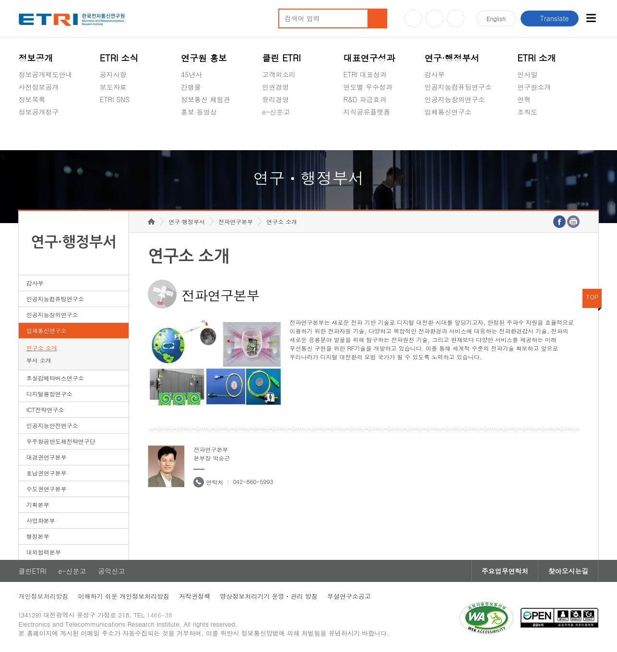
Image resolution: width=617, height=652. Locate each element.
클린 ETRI (281, 57)
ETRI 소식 (119, 57)
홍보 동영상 (199, 112)
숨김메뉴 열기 (23, 123)
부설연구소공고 (349, 596)
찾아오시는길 (568, 571)
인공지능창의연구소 (455, 99)
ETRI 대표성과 (365, 74)
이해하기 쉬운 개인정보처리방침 (124, 596)
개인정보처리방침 (44, 596)
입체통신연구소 (448, 112)
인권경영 (275, 87)
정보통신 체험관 (205, 99)
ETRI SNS (115, 99)
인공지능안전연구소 (52, 425)
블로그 (434, 18)
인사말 (527, 74)
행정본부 (37, 536)
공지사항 (113, 74)
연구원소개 (534, 87)
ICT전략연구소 (45, 409)
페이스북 (455, 18)
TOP (592, 296)
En (496, 18)
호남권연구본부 (46, 473)
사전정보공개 (39, 87)
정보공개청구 (39, 112)
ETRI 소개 (536, 57)
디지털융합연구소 (49, 394)
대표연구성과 (369, 57)
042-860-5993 (253, 481)
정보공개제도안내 (45, 74)
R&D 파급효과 (365, 99)
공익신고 (275, 134)
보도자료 (113, 87)
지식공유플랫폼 (367, 112)
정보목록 (32, 99)
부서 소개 (38, 360)
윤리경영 (275, 99)
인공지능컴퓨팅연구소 (458, 87)
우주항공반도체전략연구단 (60, 441)
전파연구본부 (235, 221)
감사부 (435, 74)
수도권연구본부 (46, 489)
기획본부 (37, 504)
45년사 (191, 74)
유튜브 (413, 18)
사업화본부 (40, 520)
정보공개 (36, 57)
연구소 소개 (41, 348)
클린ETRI (33, 571)
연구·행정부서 (452, 57)
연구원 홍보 (204, 57)
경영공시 (32, 134)
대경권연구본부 (46, 457)
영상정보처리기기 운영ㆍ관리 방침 (269, 596)
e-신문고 (276, 112)
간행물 (191, 87)
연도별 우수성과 (368, 87)
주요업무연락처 (504, 571)
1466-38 (159, 614)
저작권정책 (194, 596)
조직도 (527, 112)
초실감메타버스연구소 (458, 134)
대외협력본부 (43, 552)
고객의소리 (279, 74)
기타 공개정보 (538, 134)
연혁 (524, 99)
